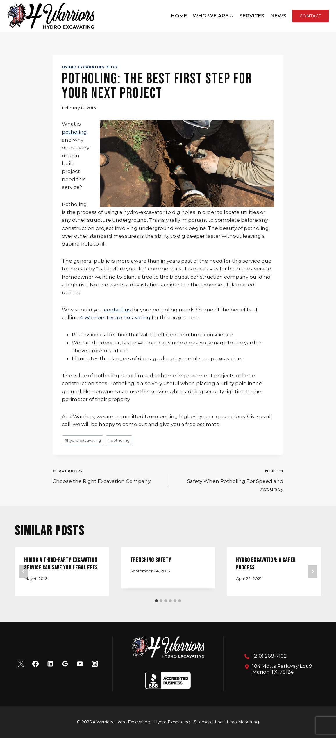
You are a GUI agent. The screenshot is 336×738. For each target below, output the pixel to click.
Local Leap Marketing (237, 722)
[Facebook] (35, 663)
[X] (21, 663)
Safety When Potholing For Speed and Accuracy (228, 479)
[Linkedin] (50, 663)
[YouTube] (80, 663)
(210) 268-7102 (269, 656)
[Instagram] (94, 663)
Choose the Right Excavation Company (108, 475)
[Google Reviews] (65, 663)
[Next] (312, 571)
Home (179, 16)
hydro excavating (83, 440)
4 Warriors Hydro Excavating (115, 317)
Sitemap (202, 722)
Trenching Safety (150, 560)
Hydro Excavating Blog (89, 67)
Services (251, 16)
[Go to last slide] (23, 571)
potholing (75, 132)
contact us (117, 310)
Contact (310, 16)
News (278, 16)
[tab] (156, 600)
